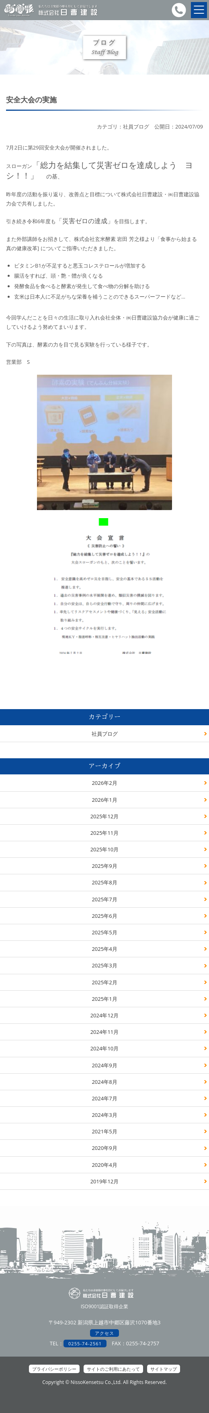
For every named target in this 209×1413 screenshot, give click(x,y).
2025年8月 (104, 882)
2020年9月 (104, 1148)
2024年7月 (104, 1098)
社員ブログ (105, 733)
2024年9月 (104, 1065)
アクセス (104, 1333)
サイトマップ (163, 1369)
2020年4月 (104, 1164)
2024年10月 (104, 1048)
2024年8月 (104, 1081)
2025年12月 (104, 816)
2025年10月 (104, 849)
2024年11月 (104, 1031)
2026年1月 (104, 799)
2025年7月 (104, 899)
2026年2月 (104, 782)
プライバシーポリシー (54, 1369)
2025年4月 (104, 948)
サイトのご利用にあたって (113, 1369)
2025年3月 (104, 965)
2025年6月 (104, 915)
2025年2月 (104, 982)
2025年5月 (104, 932)
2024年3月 (104, 1114)
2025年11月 (104, 832)
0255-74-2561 (85, 1343)
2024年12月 (104, 1015)
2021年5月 (104, 1131)
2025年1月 (104, 998)
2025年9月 (104, 865)
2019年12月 (104, 1181)
